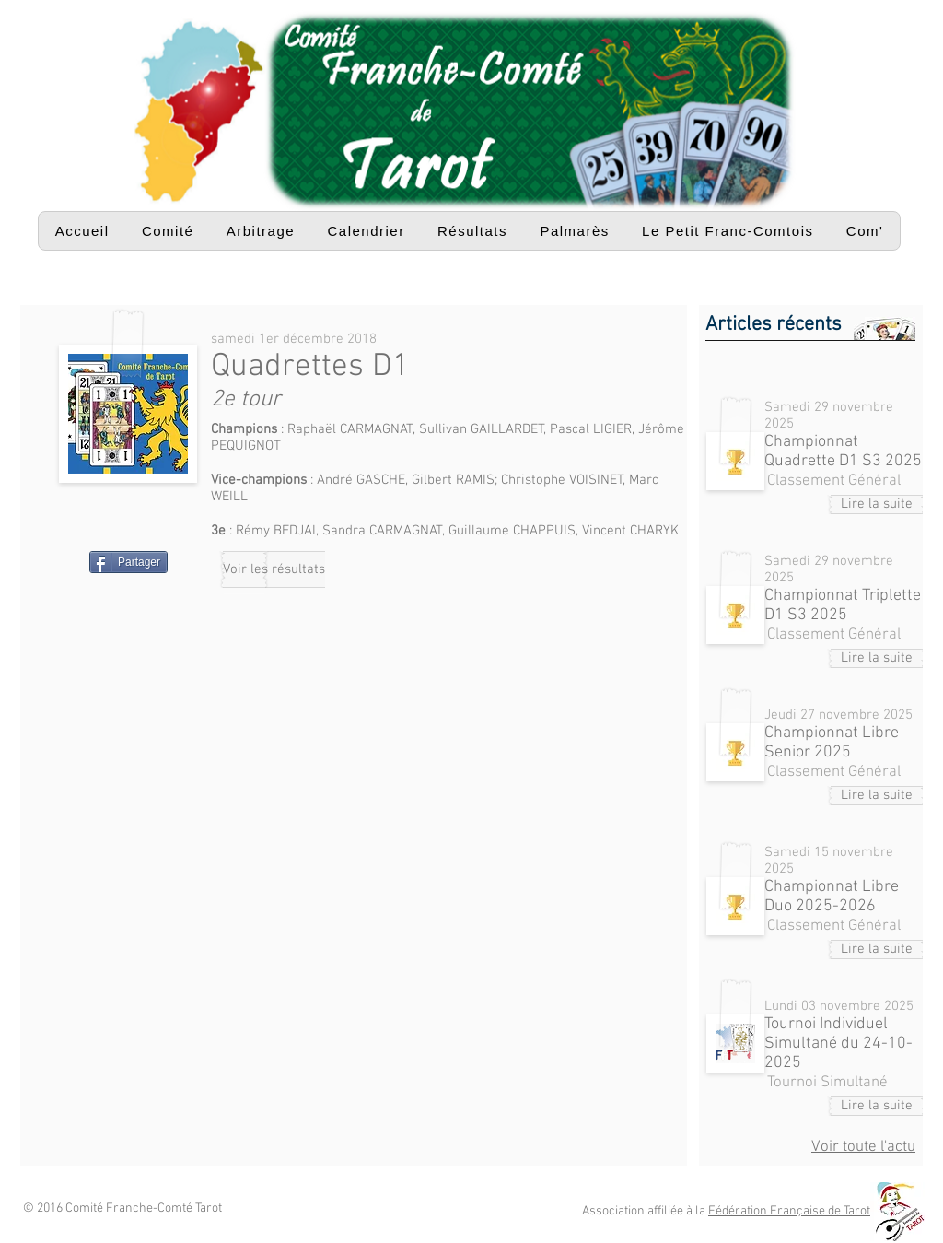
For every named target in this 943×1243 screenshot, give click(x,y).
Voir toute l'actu (863, 1147)
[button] (167, 231)
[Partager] (128, 562)
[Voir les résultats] (274, 569)
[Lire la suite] (877, 504)
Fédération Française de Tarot (789, 1211)
